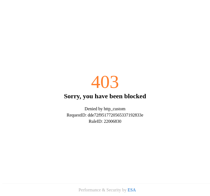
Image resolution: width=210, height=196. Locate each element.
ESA (132, 190)
